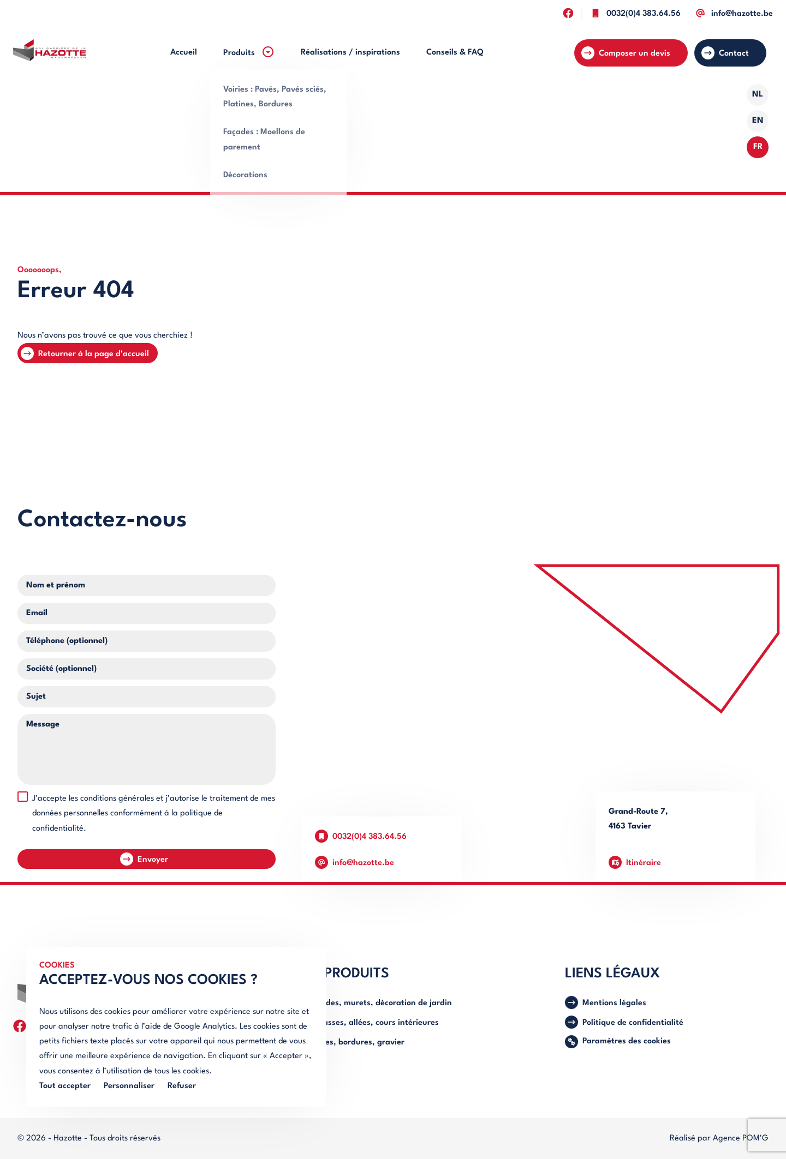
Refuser (182, 1086)
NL (757, 95)
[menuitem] (183, 53)
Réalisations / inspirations (350, 53)
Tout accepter (65, 1086)
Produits (249, 51)
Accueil (183, 53)
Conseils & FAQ (455, 53)
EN (758, 121)
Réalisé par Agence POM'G (719, 1138)
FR (758, 147)
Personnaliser (129, 1086)
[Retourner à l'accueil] (49, 53)
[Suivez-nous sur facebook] (568, 13)
